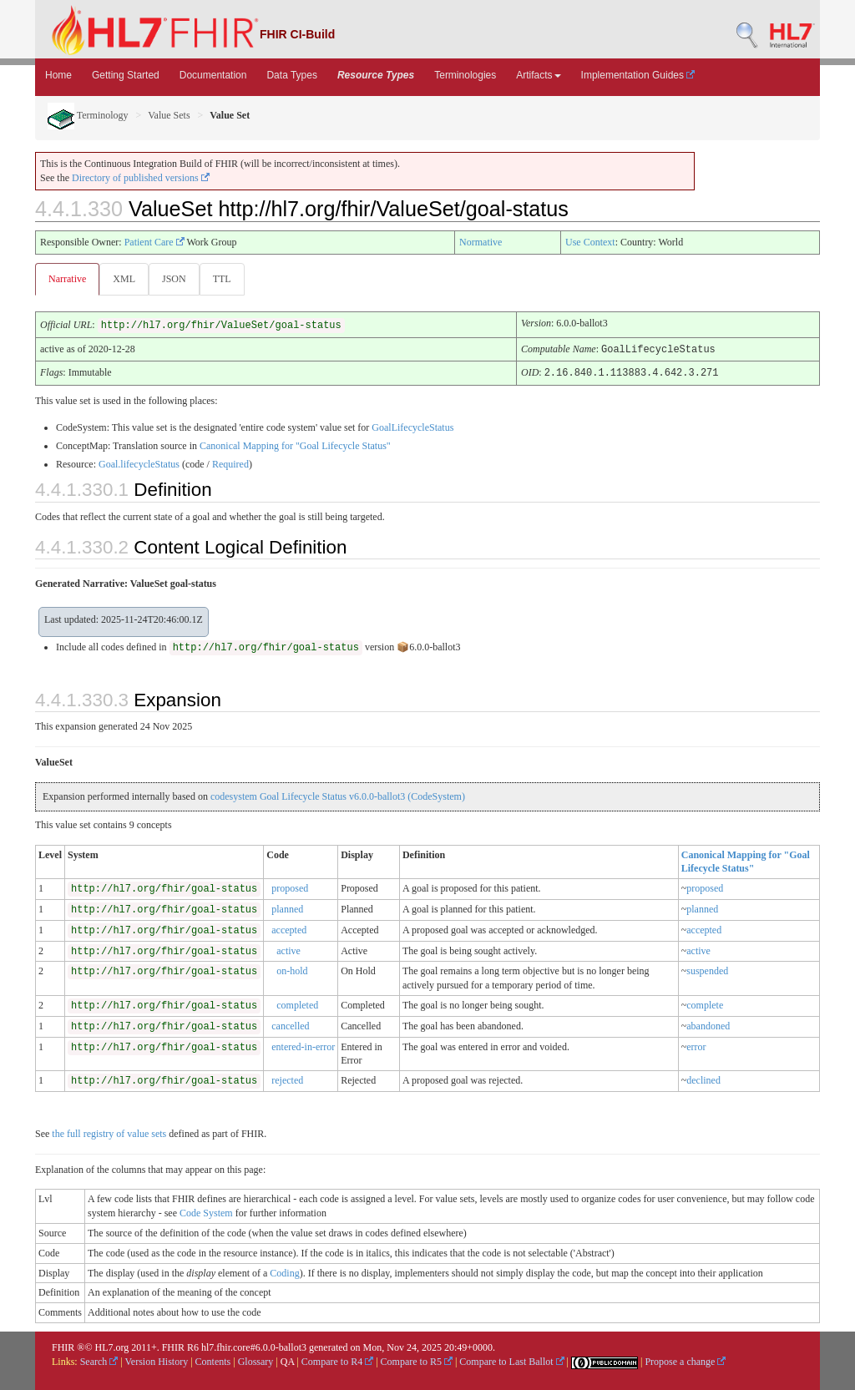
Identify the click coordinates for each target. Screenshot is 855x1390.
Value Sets (169, 115)
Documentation (213, 75)
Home (58, 75)
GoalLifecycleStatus (412, 426)
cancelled (290, 1025)
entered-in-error (303, 1046)
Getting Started (125, 75)
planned (287, 908)
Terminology (88, 115)
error (696, 1046)
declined (703, 1079)
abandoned (708, 1025)
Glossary (256, 1361)
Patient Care (154, 242)
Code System (206, 1212)
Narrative (67, 279)
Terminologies (465, 75)
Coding (284, 1272)
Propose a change (685, 1361)
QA (288, 1361)
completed (297, 1004)
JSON (177, 279)
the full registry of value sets (109, 1133)
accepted (288, 929)
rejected (287, 1079)
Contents (213, 1361)
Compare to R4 (337, 1361)
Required (230, 463)
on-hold (291, 970)
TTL (227, 279)
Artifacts (538, 75)
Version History (157, 1361)
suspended (707, 970)
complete (704, 1004)
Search (99, 1361)
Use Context (590, 242)
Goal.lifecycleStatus (139, 463)
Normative (480, 242)
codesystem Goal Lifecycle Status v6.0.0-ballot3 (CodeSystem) (337, 795)
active (288, 950)
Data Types (291, 75)
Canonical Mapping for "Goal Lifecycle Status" (295, 445)
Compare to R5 (417, 1361)
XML (125, 279)
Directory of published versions (141, 178)
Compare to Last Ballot (511, 1361)
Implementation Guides (638, 75)
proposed (289, 887)
